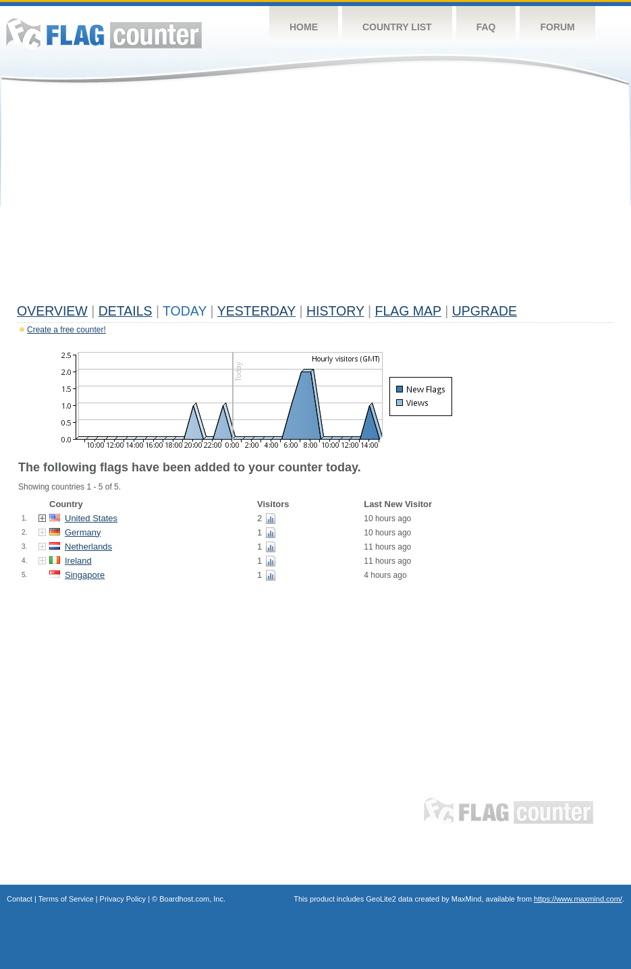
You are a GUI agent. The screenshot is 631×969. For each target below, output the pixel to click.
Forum (557, 27)
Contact (19, 899)
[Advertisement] (315, 196)
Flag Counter (104, 33)
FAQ (486, 27)
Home (304, 27)
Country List (397, 27)
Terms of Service (66, 899)
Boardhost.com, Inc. (192, 899)
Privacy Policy (123, 899)
